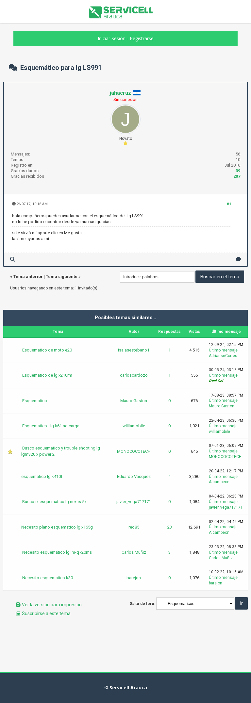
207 (236, 176)
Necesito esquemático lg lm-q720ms (57, 552)
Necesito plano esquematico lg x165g (57, 527)
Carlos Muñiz (134, 552)
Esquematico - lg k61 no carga (50, 425)
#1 (229, 204)
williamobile (134, 425)
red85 (133, 527)
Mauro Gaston (133, 400)
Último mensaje (223, 350)
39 (238, 170)
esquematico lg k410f (41, 476)
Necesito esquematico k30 (47, 577)
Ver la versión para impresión (52, 604)
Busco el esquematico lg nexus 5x (54, 501)
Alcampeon (219, 482)
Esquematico (34, 400)
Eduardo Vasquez (134, 476)
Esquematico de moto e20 (47, 350)
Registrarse (142, 38)
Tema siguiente (61, 276)
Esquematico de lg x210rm (47, 375)
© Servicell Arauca (125, 687)
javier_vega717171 (133, 501)
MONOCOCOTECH (134, 451)
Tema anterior (28, 276)
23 (169, 527)
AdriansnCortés (223, 355)
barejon (133, 577)
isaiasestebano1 (133, 350)
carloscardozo (134, 375)
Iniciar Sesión (112, 38)
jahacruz (120, 93)
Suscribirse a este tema (46, 613)
